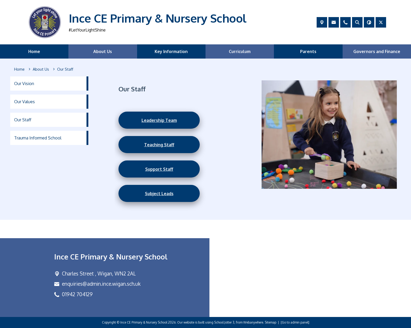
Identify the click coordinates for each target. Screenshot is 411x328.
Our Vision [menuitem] (24, 83)
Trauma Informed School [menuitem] (37, 137)
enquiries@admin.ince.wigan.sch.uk (101, 283)
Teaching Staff (159, 144)
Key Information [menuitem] (171, 51)
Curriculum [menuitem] (240, 51)
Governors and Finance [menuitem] (376, 51)
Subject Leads (159, 193)
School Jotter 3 (224, 322)
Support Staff (159, 168)
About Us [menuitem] (102, 51)
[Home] (19, 69)
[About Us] (41, 69)
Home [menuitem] (34, 51)
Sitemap (270, 322)
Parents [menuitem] (308, 51)
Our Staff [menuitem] (22, 119)
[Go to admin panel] (295, 322)
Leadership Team (159, 120)
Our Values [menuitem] (24, 101)
